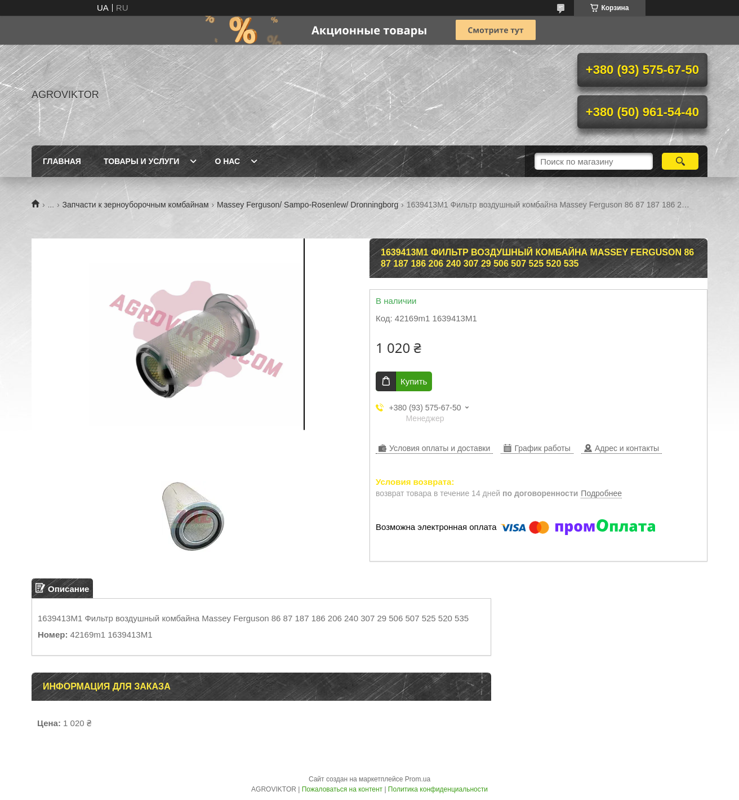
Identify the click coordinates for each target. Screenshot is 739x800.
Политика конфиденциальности (438, 789)
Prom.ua (417, 779)
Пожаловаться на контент (342, 789)
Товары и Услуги (142, 161)
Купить (413, 381)
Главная (62, 161)
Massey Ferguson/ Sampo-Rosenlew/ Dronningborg (307, 204)
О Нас (227, 161)
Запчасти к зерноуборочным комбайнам (136, 204)
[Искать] (680, 161)
